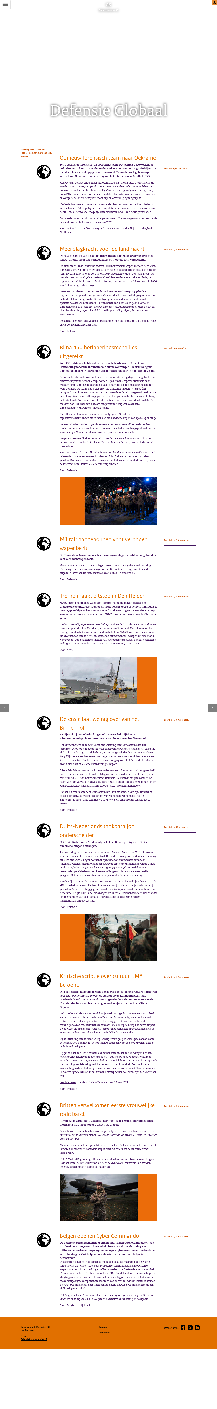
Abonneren (105, 1390)
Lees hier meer (69, 1109)
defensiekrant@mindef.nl (35, 1398)
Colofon (104, 1384)
